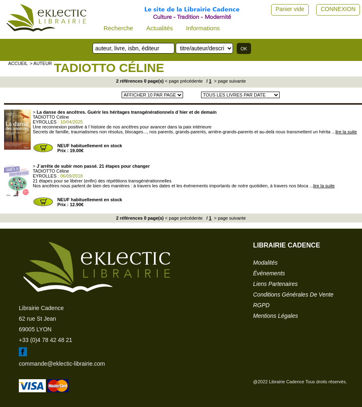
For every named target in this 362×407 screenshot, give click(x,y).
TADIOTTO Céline (109, 67)
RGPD (261, 305)
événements (269, 273)
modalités (265, 262)
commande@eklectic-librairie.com (62, 363)
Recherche (118, 28)
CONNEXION (338, 9)
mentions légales (275, 316)
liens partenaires (275, 284)
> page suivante (229, 81)
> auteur (41, 63)
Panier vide (290, 9)
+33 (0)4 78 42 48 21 (45, 340)
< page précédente (184, 81)
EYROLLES (45, 121)
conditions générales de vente (293, 294)
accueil (18, 63)
